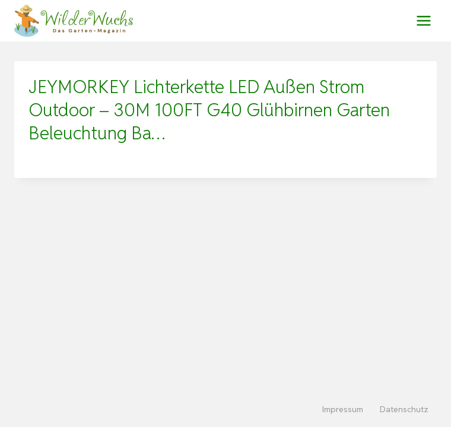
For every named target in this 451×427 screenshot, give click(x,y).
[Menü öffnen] (423, 20)
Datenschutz (404, 409)
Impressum (342, 409)
